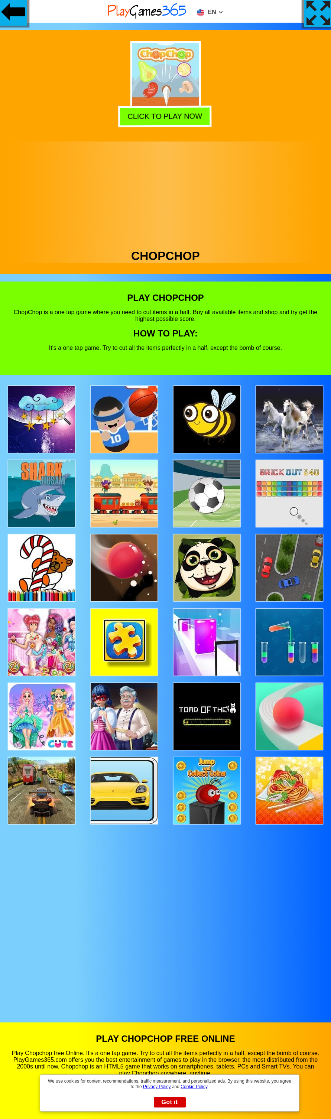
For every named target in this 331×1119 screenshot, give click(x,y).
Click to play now (166, 115)
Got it (169, 1102)
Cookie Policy (194, 1086)
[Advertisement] (165, 193)
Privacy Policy (157, 1086)
